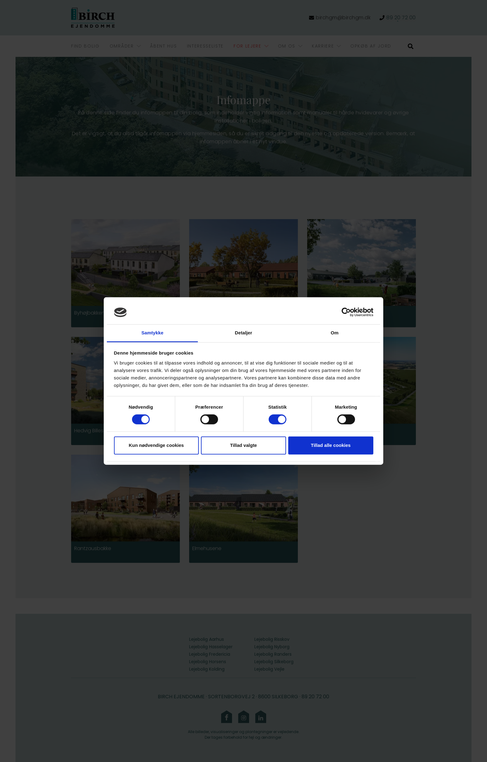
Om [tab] (335, 332)
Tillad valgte (243, 445)
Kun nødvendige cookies (156, 445)
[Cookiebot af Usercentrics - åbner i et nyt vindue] (346, 312)
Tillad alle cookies (331, 445)
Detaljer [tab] (243, 332)
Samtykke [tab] (152, 332)
